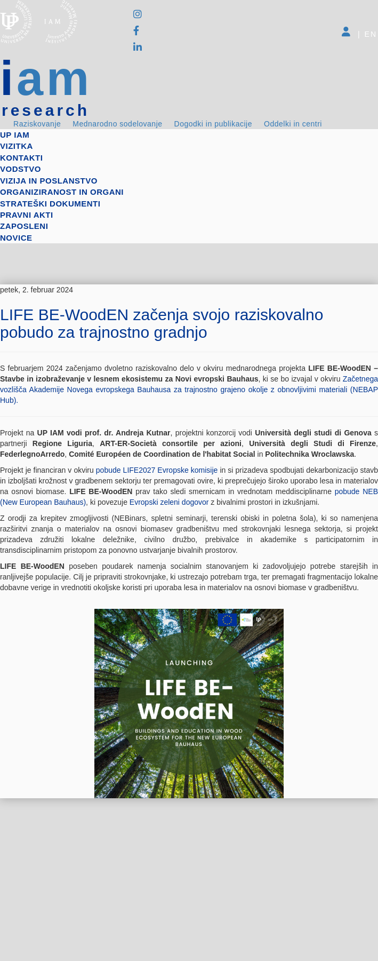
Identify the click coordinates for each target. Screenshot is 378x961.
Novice (16, 237)
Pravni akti (26, 214)
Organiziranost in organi (62, 191)
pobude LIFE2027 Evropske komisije (157, 470)
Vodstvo (20, 168)
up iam (14, 134)
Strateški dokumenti (50, 203)
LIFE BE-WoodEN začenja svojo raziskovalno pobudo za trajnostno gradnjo (161, 323)
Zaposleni (24, 226)
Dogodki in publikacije (213, 124)
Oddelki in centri (293, 124)
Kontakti (21, 157)
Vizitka (16, 145)
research (46, 110)
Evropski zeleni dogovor (170, 502)
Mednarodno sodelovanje (117, 124)
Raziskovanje (37, 124)
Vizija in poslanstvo (49, 180)
